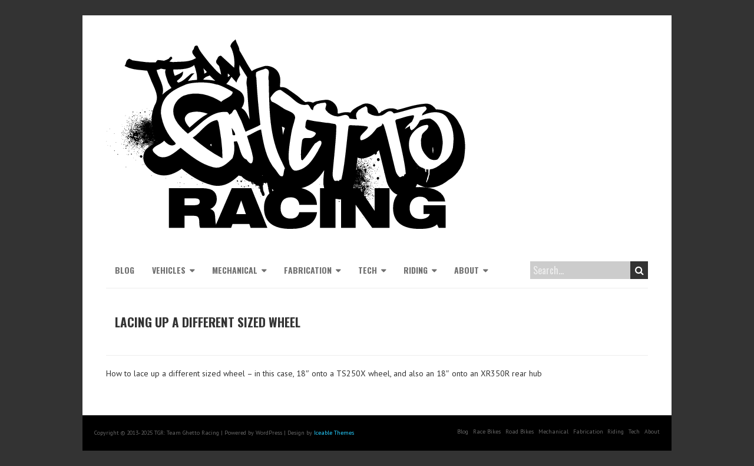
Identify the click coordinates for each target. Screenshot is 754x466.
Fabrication (308, 270)
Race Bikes (487, 431)
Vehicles (169, 270)
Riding (416, 270)
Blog (124, 270)
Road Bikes (519, 431)
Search (639, 270)
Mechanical (234, 270)
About (466, 270)
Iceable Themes (334, 433)
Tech (367, 270)
